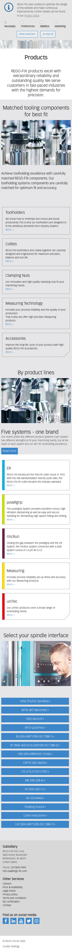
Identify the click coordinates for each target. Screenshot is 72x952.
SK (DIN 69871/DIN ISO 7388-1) (34, 736)
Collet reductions (34, 815)
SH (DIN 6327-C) (34, 789)
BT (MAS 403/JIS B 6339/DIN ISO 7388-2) (34, 745)
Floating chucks (34, 807)
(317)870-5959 (18, 867)
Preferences (27, 23)
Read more (9, 451)
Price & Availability (13, 887)
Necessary (10, 23)
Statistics (44, 23)
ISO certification (11, 902)
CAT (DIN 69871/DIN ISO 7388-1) (34, 824)
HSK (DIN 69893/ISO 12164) (34, 754)
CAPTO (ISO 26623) (34, 763)
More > (36, 220)
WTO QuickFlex (34, 728)
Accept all (48, 31)
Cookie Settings (11, 946)
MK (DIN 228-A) (34, 780)
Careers (7, 884)
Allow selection (27, 31)
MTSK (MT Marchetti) (34, 710)
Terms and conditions (14, 898)
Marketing (60, 23)
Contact (7, 905)
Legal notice (9, 891)
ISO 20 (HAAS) (34, 798)
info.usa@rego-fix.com (15, 871)
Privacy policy (31, 13)
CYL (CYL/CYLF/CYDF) (34, 771)
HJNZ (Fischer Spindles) (34, 701)
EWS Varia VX (34, 719)
